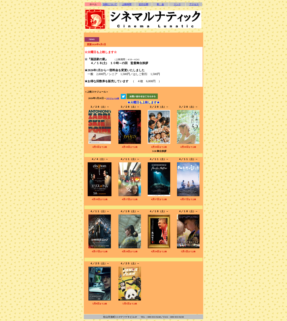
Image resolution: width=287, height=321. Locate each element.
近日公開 (143, 4)
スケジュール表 (112, 98)
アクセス (194, 4)
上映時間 (126, 4)
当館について (110, 4)
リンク (177, 4)
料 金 (160, 4)
